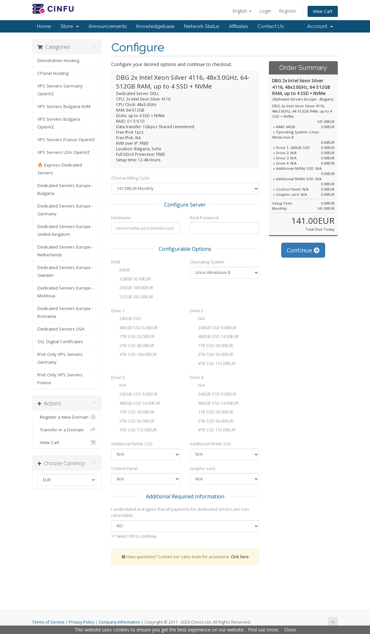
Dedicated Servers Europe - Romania (65, 312)
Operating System (207, 262)
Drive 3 (118, 377)
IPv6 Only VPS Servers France (60, 378)
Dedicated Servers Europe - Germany (65, 210)
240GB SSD (126, 319)
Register (287, 11)
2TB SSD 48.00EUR (132, 346)
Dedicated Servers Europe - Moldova (65, 292)
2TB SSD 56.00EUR (211, 354)
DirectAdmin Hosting (58, 60)
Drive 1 (118, 311)
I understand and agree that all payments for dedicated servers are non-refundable (180, 512)
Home (44, 26)
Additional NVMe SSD (131, 444)
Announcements (107, 26)
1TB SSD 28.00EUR (211, 346)
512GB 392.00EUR (132, 297)
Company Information (119, 622)
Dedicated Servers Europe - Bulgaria (65, 189)
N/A (197, 319)
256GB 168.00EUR (132, 288)
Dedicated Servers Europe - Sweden (65, 271)
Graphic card (202, 468)
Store (69, 26)
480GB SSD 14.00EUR (214, 337)
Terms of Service (48, 622)
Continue (303, 250)
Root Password (204, 218)
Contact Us (271, 26)
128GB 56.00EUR (131, 279)
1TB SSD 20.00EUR (132, 337)
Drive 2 (196, 311)
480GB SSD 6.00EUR (134, 328)
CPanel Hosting (53, 73)
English (242, 11)
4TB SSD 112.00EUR (212, 364)
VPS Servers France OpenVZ (66, 139)
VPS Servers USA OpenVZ (63, 152)
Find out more (263, 630)
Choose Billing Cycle (130, 178)
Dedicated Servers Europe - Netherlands (65, 251)
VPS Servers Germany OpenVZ (60, 90)
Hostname (121, 218)
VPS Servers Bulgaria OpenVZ (58, 123)
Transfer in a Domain (66, 430)
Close (290, 630)
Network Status (201, 26)
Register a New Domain (66, 417)
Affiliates (238, 26)
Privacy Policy (81, 622)
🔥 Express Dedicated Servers (59, 169)
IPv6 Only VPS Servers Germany (60, 358)
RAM (115, 262)
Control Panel (124, 468)
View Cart (323, 11)
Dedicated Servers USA (61, 329)
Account (320, 26)
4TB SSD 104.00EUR (134, 354)
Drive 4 (196, 377)
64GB (120, 270)
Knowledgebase (155, 26)
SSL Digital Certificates (60, 341)
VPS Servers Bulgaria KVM (63, 106)
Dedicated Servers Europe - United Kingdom (65, 230)
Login (265, 11)
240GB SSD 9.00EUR (213, 328)
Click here (240, 556)
